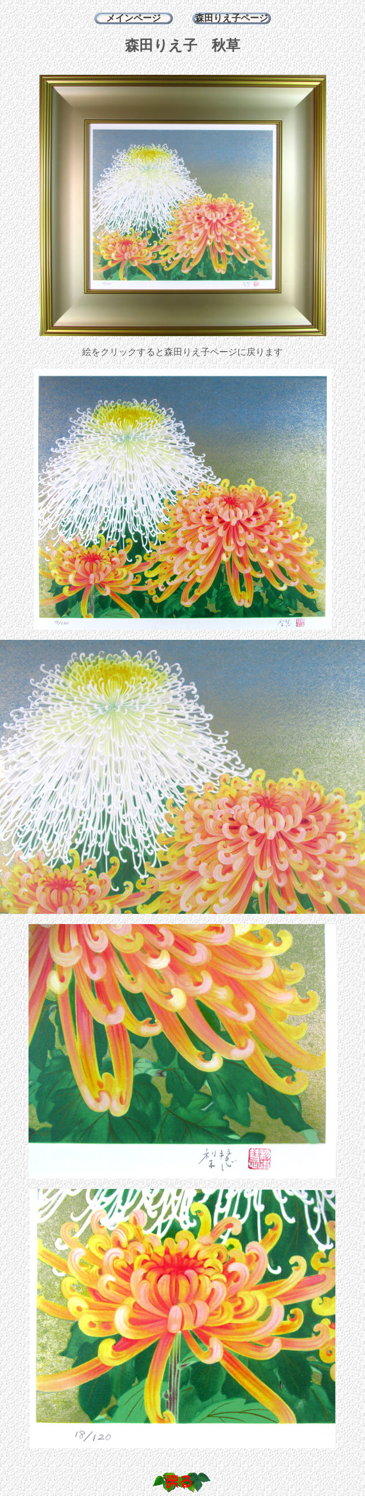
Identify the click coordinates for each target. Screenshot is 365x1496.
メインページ (133, 18)
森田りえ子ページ (231, 18)
